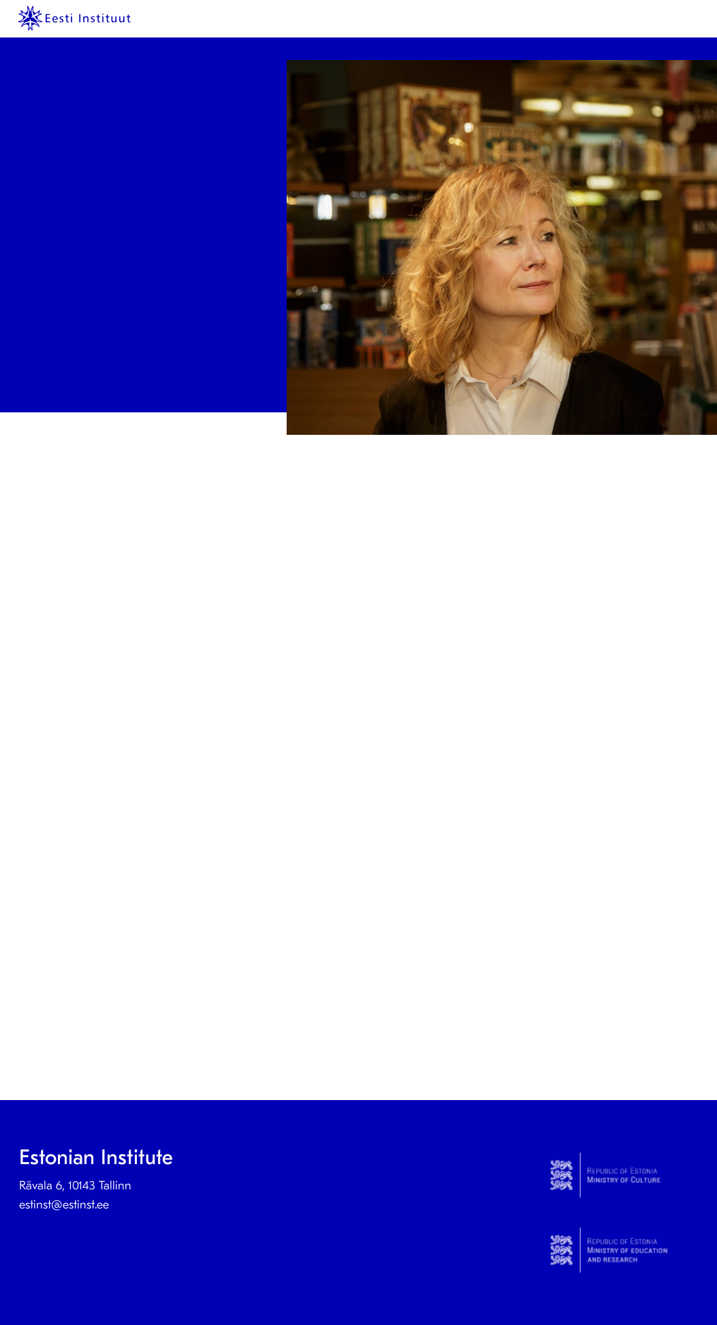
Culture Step (357, 46)
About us (227, 46)
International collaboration (605, 46)
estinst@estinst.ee (64, 1205)
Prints (118, 46)
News (169, 46)
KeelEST (72, 46)
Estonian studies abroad (463, 46)
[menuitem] (74, 46)
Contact (292, 46)
